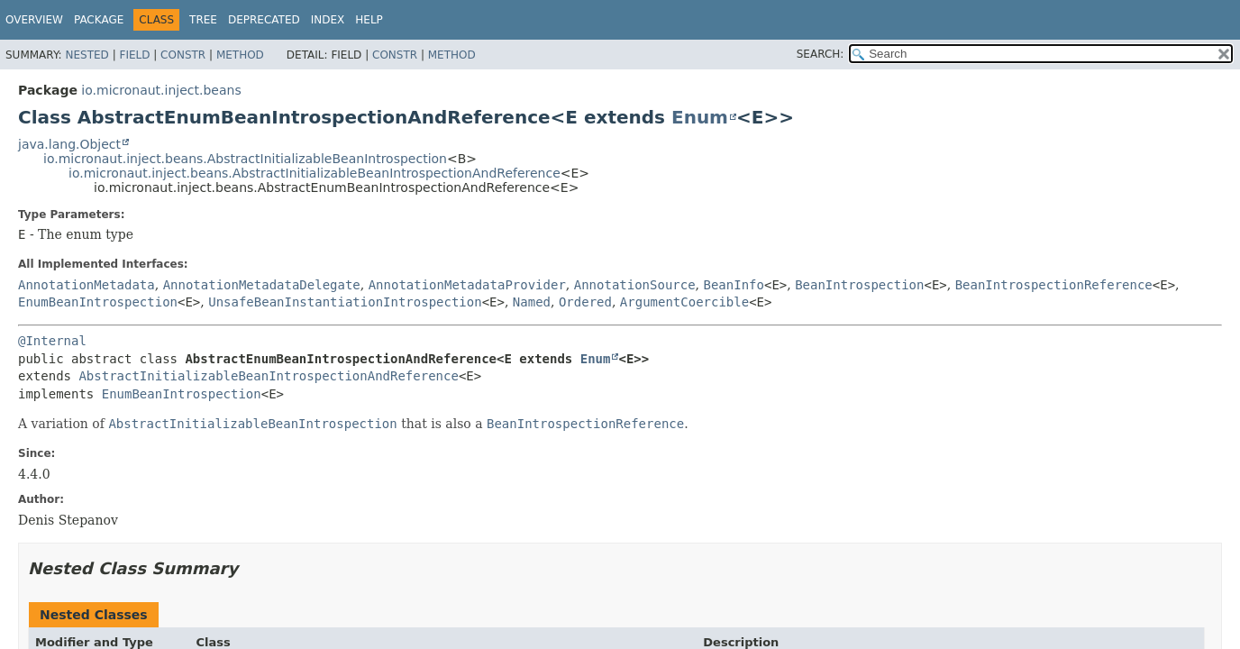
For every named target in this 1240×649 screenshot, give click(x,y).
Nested (86, 55)
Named (532, 302)
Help (369, 20)
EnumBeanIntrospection (98, 302)
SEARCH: (820, 54)
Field (134, 55)
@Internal (52, 341)
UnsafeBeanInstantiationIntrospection (344, 302)
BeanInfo (734, 285)
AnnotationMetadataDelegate (261, 285)
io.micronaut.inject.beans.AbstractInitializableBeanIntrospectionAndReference (314, 173)
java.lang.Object (69, 144)
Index (328, 20)
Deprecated (264, 20)
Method (240, 55)
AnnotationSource (635, 285)
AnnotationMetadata (86, 285)
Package (98, 20)
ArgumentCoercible (684, 302)
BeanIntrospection (859, 285)
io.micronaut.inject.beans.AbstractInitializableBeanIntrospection (245, 158)
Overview (34, 20)
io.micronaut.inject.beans (161, 90)
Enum (699, 117)
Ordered (585, 302)
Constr (182, 55)
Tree (203, 20)
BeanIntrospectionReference (1054, 285)
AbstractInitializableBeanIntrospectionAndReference (268, 376)
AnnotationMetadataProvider (467, 285)
